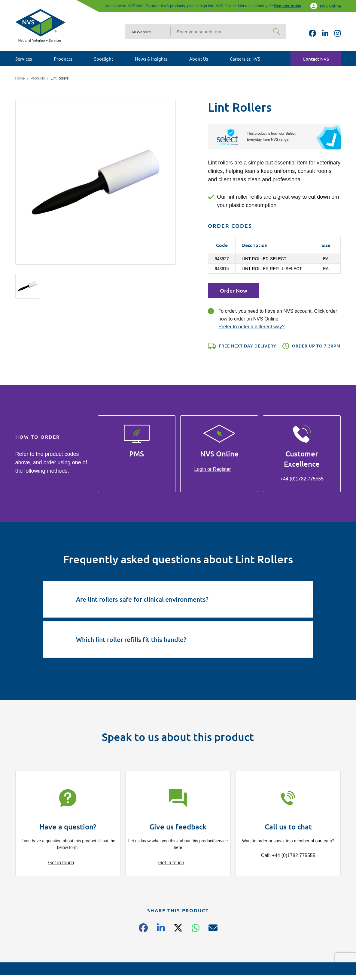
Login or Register (212, 469)
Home (20, 78)
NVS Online (325, 6)
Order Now (233, 290)
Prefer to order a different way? (251, 326)
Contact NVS (316, 59)
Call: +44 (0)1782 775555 (288, 855)
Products (38, 78)
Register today (287, 6)
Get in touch (61, 862)
